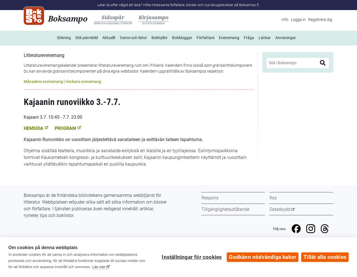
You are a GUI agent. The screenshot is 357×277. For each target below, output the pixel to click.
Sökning (64, 37)
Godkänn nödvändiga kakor (262, 257)
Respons (209, 197)
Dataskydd (279, 209)
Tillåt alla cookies (324, 257)
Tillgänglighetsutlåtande (225, 209)
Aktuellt (108, 37)
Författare (205, 37)
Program (68, 128)
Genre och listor (133, 37)
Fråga (249, 37)
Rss (273, 197)
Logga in (298, 19)
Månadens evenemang (43, 81)
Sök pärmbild (86, 37)
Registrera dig (320, 19)
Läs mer (98, 267)
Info (284, 19)
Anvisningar (285, 37)
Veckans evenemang (83, 81)
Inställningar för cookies (192, 257)
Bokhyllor (159, 37)
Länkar (265, 37)
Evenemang (229, 37)
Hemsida (36, 128)
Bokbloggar (182, 37)
